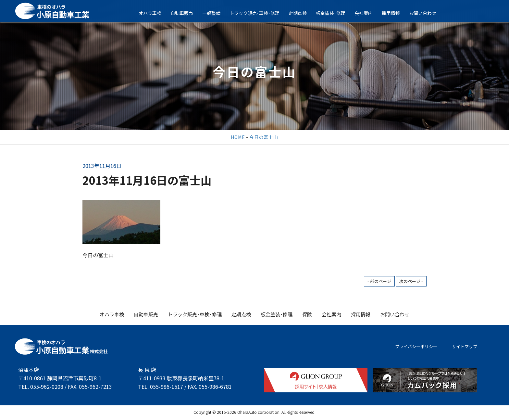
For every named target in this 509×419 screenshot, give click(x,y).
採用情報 (395, 13)
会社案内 (368, 13)
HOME (238, 137)
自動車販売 (186, 13)
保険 (307, 314)
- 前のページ (379, 281)
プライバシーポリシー (416, 346)
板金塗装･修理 (335, 13)
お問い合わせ (427, 13)
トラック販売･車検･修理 (259, 13)
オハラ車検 (154, 13)
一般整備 (216, 13)
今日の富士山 (263, 137)
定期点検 (302, 13)
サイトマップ (464, 346)
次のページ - (411, 281)
